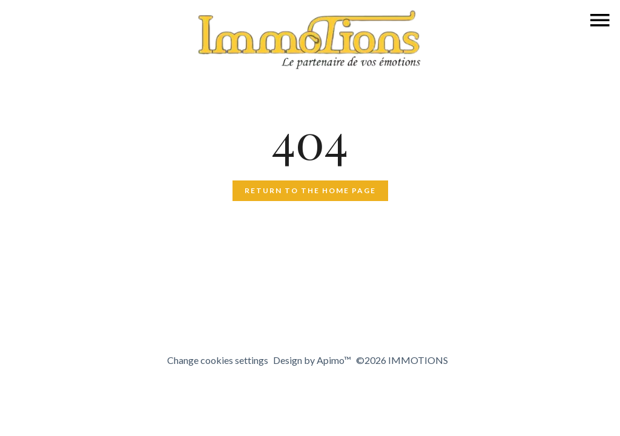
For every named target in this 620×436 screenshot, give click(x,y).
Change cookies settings (217, 360)
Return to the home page (310, 190)
